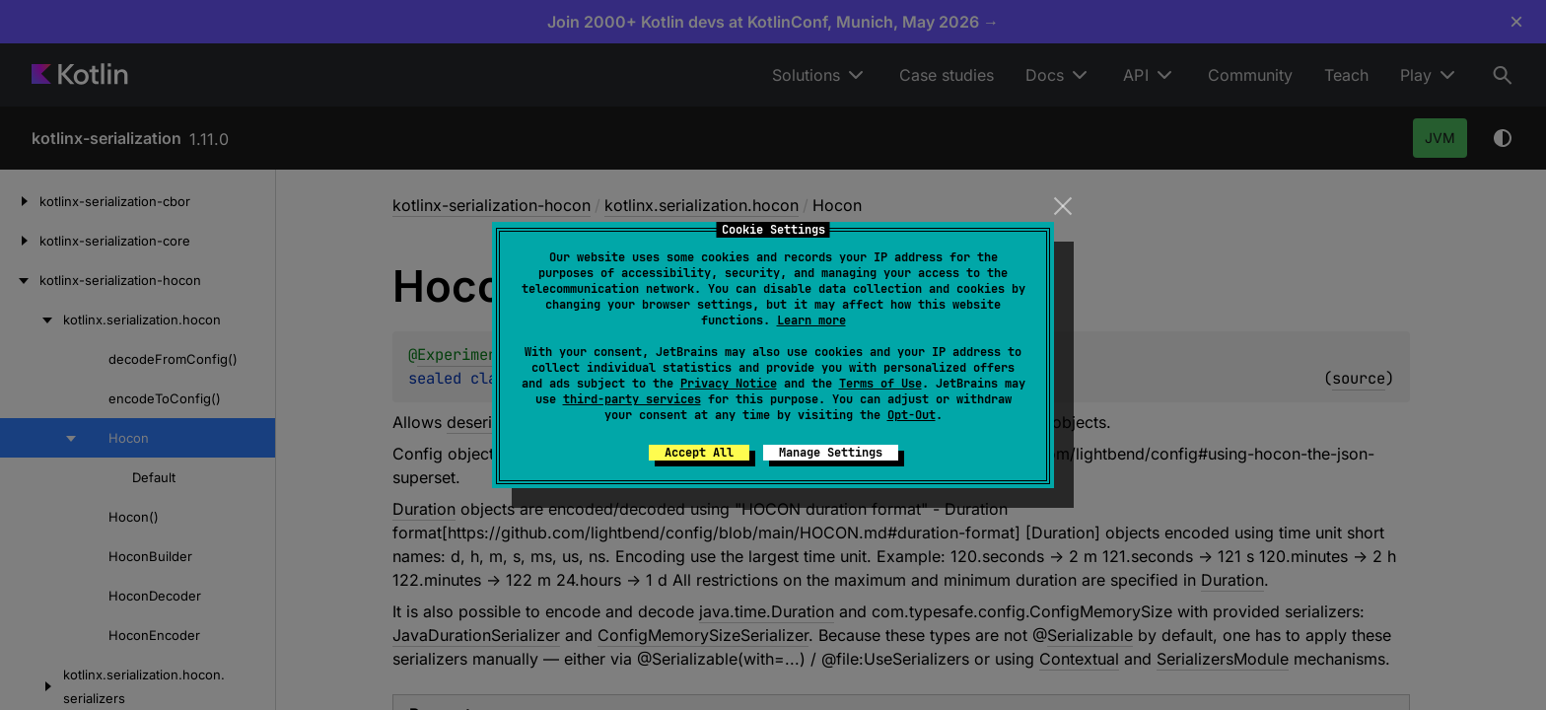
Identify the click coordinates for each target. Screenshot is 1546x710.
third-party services (632, 399)
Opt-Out (911, 415)
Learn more (811, 320)
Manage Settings (830, 453)
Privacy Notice (728, 383)
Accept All (699, 453)
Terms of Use (880, 383)
